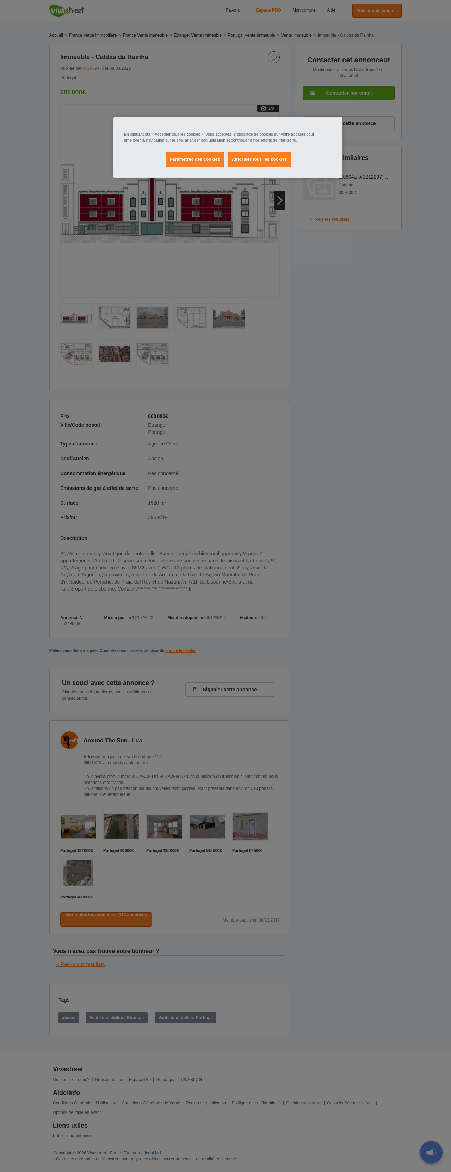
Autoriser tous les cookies (259, 159)
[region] (227, 147)
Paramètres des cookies (195, 159)
